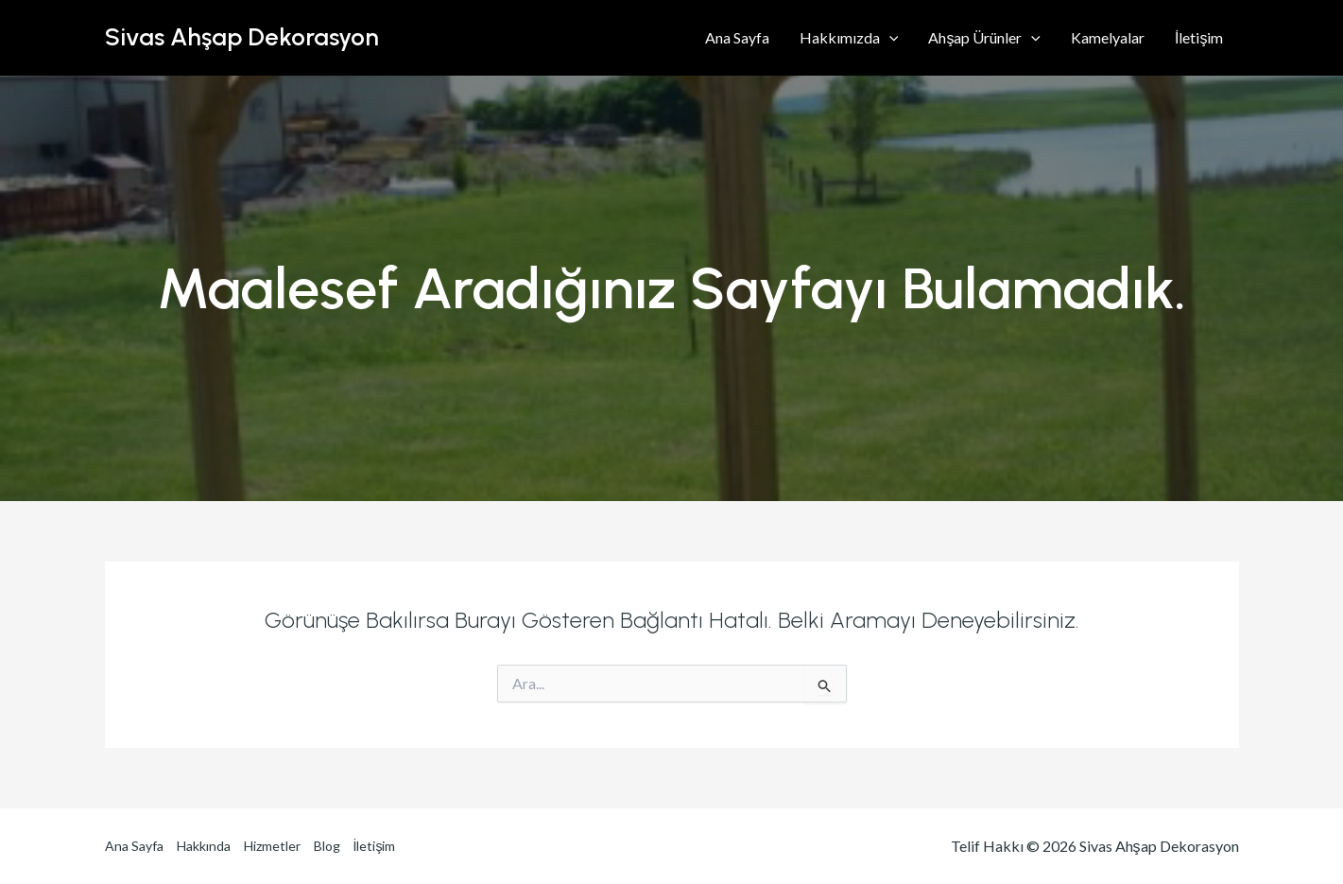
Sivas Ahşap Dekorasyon (242, 37)
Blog (327, 846)
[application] (889, 38)
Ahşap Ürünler (984, 38)
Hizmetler (272, 846)
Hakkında (204, 846)
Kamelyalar (1108, 37)
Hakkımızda (849, 38)
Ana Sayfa (737, 37)
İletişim (1199, 37)
